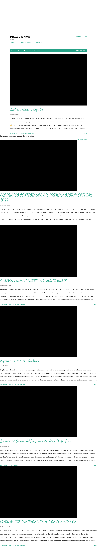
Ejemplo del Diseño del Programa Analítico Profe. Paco (35, 441)
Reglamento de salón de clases (19, 361)
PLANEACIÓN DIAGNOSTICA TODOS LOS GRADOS (38, 521)
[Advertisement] (30, 5)
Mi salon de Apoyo (20, 36)
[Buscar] (78, 37)
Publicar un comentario (27, 133)
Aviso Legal (38, 42)
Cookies (12, 42)
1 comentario (13, 465)
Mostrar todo (80, 50)
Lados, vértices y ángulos (26, 109)
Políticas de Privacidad (24, 42)
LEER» (85, 133)
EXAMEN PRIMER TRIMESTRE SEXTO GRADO (34, 280)
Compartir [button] (13, 133)
